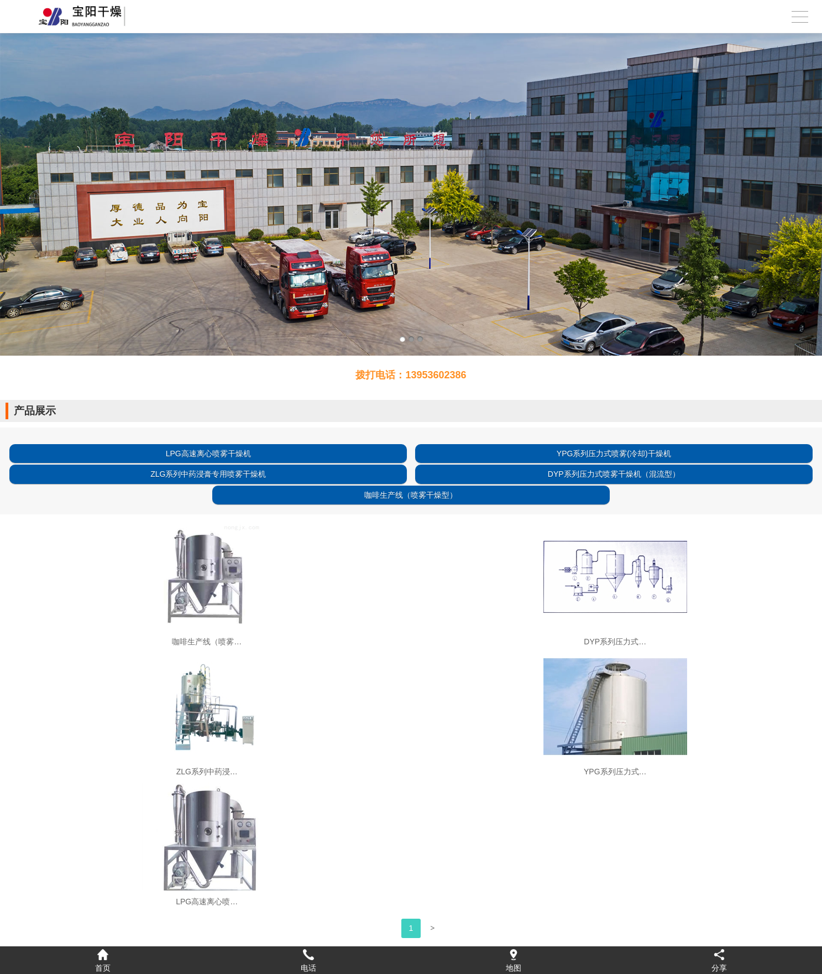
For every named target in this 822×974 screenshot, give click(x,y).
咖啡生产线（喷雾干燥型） (410, 495)
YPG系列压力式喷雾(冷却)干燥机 (614, 453)
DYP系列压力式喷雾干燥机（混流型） (614, 474)
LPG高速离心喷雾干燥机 (208, 453)
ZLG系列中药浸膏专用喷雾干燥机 (208, 474)
